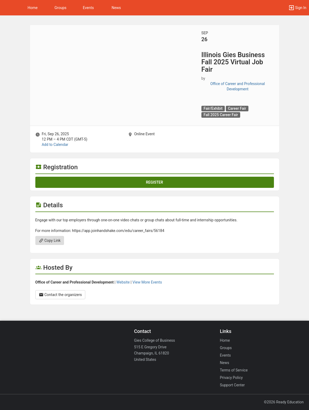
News (116, 8)
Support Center (232, 385)
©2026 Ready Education (284, 402)
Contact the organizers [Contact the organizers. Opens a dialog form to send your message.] (60, 295)
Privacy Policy (231, 377)
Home (225, 340)
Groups (60, 8)
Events (88, 8)
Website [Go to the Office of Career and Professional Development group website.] (123, 282)
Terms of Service (234, 370)
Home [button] (33, 8)
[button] (6, 8)
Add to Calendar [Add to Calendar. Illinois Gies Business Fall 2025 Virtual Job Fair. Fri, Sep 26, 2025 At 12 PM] (55, 144)
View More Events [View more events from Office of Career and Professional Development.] (147, 282)
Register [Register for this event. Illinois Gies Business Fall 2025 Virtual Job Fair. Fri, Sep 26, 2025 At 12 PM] (154, 182)
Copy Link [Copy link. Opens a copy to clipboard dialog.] (50, 240)
